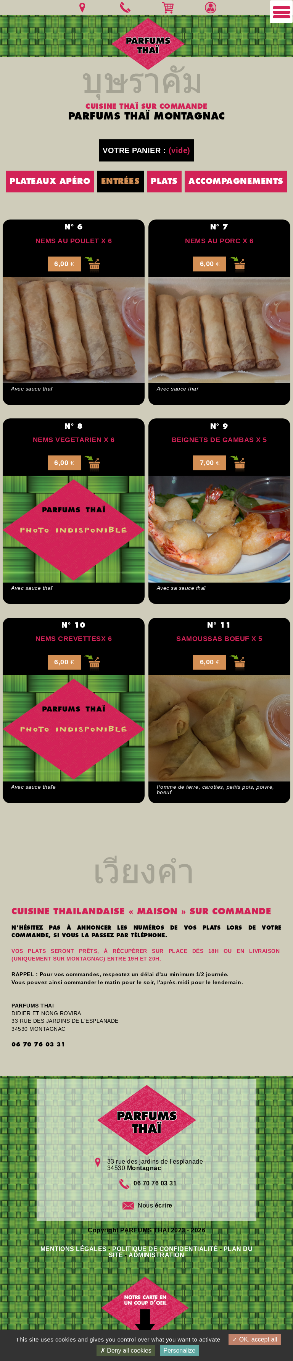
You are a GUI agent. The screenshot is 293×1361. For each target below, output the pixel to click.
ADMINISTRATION (156, 1254)
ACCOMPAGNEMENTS (235, 181)
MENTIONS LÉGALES (73, 1248)
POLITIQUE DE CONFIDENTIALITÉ (165, 1248)
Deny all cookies (125, 1350)
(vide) (179, 150)
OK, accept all (254, 1339)
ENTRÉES (120, 181)
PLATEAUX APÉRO (50, 181)
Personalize (180, 1350)
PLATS (164, 181)
